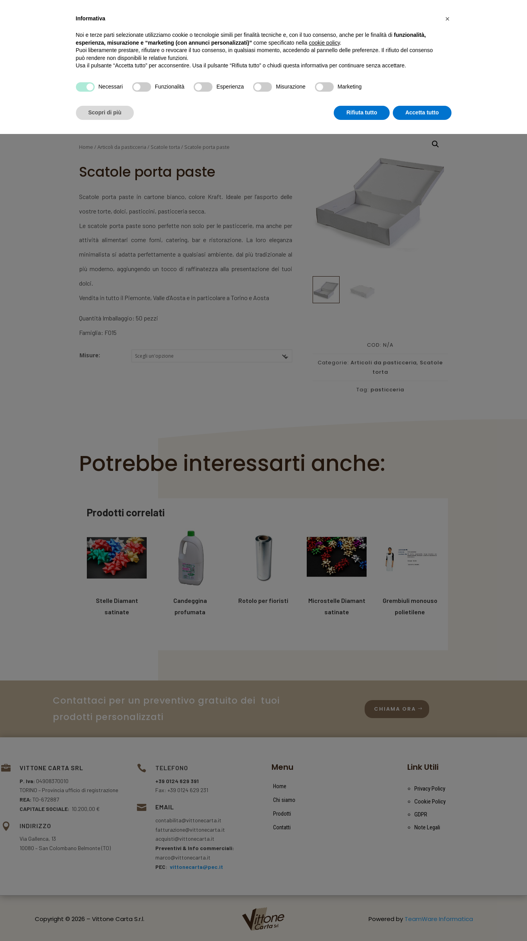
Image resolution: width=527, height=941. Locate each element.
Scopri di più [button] (105, 919)
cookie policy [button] (324, 850)
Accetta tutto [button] (422, 919)
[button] (447, 826)
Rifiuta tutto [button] (361, 919)
